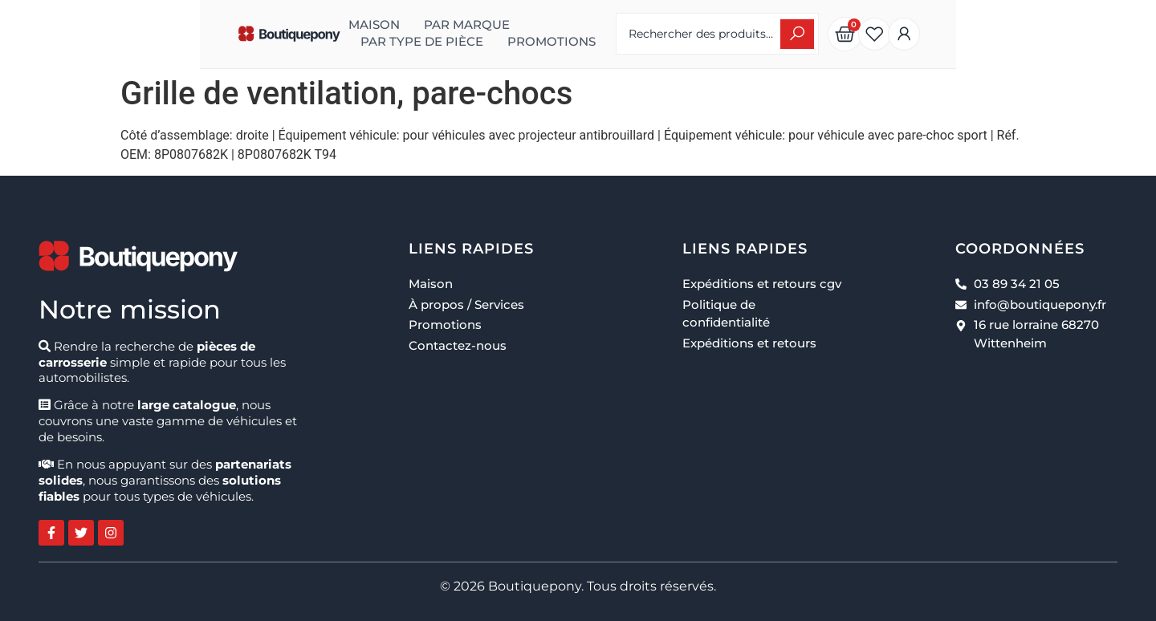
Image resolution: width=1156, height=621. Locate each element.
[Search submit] (939, 34)
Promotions (270, 41)
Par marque (332, 24)
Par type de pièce (460, 24)
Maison (239, 24)
